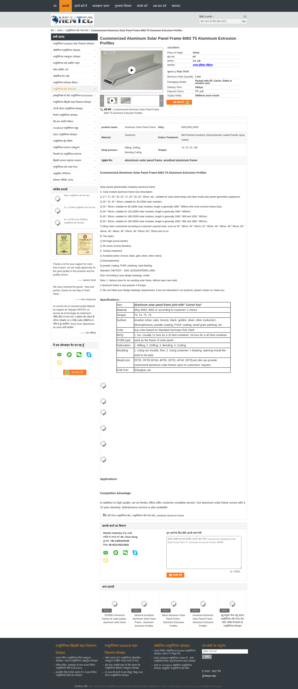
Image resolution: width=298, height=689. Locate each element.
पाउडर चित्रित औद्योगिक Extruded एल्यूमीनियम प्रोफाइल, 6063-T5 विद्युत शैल (175, 652)
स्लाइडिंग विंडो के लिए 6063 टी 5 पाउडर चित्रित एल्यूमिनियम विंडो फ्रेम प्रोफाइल (76, 674)
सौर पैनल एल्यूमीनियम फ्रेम (119, 515)
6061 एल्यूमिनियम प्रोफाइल (65, 134)
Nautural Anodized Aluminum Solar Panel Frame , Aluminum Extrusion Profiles (144, 620)
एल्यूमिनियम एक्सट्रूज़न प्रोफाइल (66, 56)
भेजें (207, 656)
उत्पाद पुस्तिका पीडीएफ (203, 65)
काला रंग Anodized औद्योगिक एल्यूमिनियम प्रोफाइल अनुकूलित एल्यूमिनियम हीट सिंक (173, 667)
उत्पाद (59, 30)
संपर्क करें (142, 5)
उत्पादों (65, 5)
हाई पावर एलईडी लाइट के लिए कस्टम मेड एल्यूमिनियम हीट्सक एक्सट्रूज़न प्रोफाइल (122, 666)
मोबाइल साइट (209, 676)
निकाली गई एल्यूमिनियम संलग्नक (67, 154)
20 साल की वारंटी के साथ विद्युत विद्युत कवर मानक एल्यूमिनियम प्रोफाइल (124, 674)
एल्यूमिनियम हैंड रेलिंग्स (62, 141)
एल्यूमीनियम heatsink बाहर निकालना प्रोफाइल (73, 43)
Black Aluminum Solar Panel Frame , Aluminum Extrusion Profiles (173, 620)
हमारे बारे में (81, 5)
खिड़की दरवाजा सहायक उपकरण (67, 160)
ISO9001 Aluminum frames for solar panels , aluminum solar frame (114, 619)
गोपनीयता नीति (81, 686)
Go (244, 21)
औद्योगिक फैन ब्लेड (61, 76)
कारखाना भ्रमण (100, 5)
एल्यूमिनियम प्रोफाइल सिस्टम (65, 82)
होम (52, 30)
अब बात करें (159, 5)
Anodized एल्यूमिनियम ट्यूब (65, 128)
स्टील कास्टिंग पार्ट (60, 69)
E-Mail (206, 671)
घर (55, 5)
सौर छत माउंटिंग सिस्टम (63, 121)
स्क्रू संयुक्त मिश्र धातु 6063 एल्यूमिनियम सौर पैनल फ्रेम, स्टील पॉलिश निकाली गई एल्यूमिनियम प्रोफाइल (232, 620)
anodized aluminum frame (170, 515)
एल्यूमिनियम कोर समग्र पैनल (65, 167)
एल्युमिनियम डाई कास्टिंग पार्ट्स (66, 63)
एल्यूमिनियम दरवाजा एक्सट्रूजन (66, 147)
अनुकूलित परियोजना (62, 173)
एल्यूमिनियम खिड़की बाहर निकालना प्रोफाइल (72, 102)
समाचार (176, 5)
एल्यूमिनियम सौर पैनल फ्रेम (76, 30)
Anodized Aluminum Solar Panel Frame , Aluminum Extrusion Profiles (203, 620)
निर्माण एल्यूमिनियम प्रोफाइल (65, 115)
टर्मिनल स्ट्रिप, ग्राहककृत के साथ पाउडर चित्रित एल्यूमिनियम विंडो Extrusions (75, 666)
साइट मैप (216, 671)
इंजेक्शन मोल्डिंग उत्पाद (63, 180)
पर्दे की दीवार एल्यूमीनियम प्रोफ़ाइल (68, 108)
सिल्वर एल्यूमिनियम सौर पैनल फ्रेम (77, 195)
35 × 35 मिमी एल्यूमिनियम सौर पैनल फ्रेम (79, 207)
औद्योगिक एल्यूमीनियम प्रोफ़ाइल (66, 50)
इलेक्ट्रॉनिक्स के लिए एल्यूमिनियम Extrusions (73, 95)
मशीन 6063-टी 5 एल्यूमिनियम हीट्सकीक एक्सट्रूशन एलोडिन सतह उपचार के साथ (123, 659)
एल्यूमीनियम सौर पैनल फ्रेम (143, 515)
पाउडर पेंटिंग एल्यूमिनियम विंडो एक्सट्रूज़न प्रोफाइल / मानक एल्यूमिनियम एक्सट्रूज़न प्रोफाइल (77, 659)
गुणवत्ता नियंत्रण (123, 5)
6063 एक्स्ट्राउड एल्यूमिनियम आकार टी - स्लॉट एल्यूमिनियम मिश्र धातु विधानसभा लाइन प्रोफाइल (175, 659)
